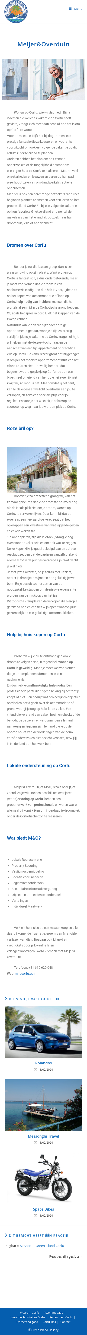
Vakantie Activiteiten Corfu (28, 1317)
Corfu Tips (49, 1322)
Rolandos (43, 1063)
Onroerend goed (27, 1322)
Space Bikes (43, 1209)
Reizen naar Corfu (61, 1317)
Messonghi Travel (43, 1136)
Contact (66, 1322)
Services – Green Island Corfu (42, 1245)
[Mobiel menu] (76, 8)
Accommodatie (53, 1313)
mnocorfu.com (25, 973)
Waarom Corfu (29, 1313)
